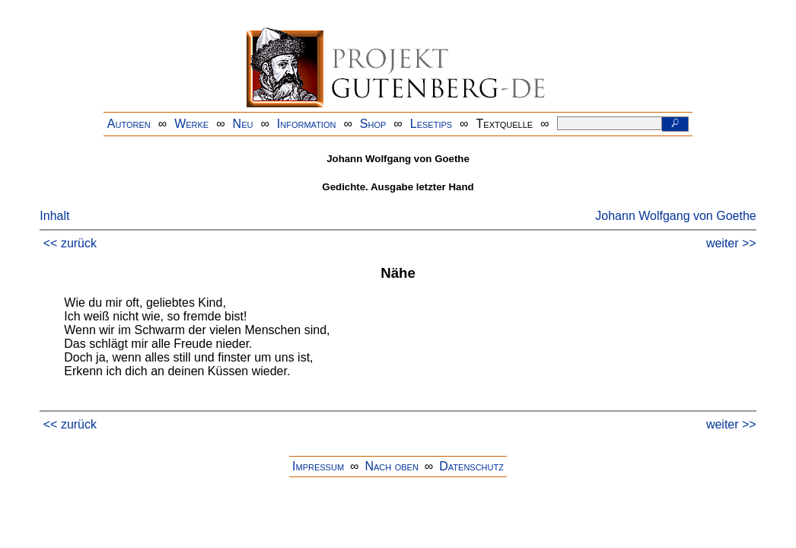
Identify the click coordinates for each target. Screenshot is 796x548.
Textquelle (504, 123)
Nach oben (391, 466)
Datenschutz (471, 466)
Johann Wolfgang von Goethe (675, 215)
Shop (373, 123)
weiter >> (731, 243)
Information (306, 123)
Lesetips (431, 123)
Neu (243, 123)
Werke (191, 123)
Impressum (318, 466)
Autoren (129, 123)
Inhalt (54, 215)
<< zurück (70, 243)
